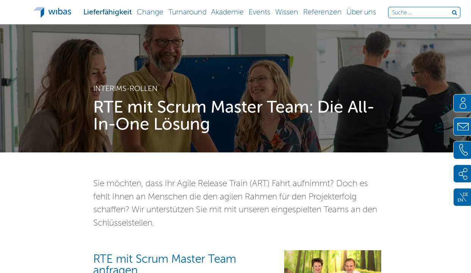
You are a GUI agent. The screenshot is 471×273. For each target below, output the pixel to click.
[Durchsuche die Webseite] (421, 12)
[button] (108, 11)
